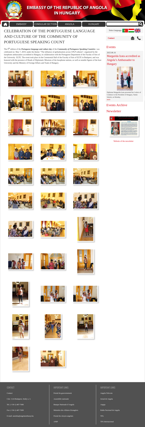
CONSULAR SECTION (45, 24)
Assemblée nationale (61, 399)
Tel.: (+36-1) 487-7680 (15, 404)
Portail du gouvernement (63, 393)
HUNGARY (93, 24)
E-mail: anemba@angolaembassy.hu (20, 416)
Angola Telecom (106, 393)
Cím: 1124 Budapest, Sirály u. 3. (19, 399)
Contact (111, 38)
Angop (102, 404)
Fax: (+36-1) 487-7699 (15, 410)
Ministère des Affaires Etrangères (66, 410)
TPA (102, 416)
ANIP (56, 422)
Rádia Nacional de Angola (110, 410)
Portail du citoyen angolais (63, 416)
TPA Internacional (107, 422)
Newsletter (113, 111)
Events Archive (116, 105)
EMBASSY (21, 24)
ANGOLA (69, 24)
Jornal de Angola (106, 399)
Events (111, 47)
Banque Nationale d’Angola (64, 404)
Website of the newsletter (123, 141)
